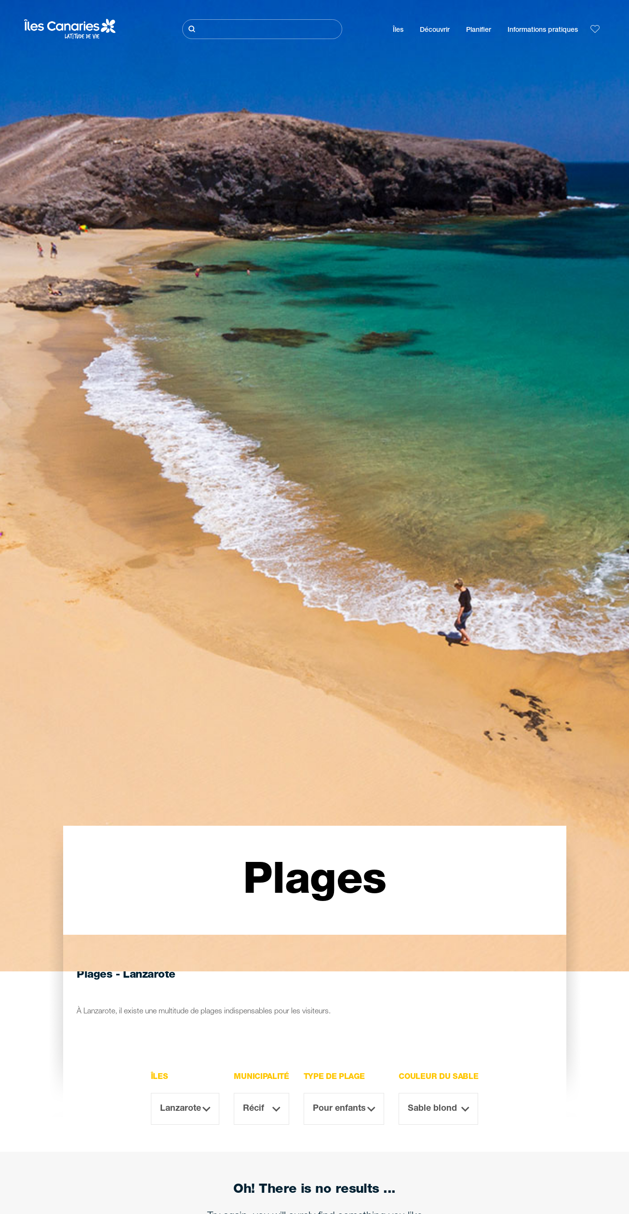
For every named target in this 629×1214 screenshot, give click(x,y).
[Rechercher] (262, 29)
